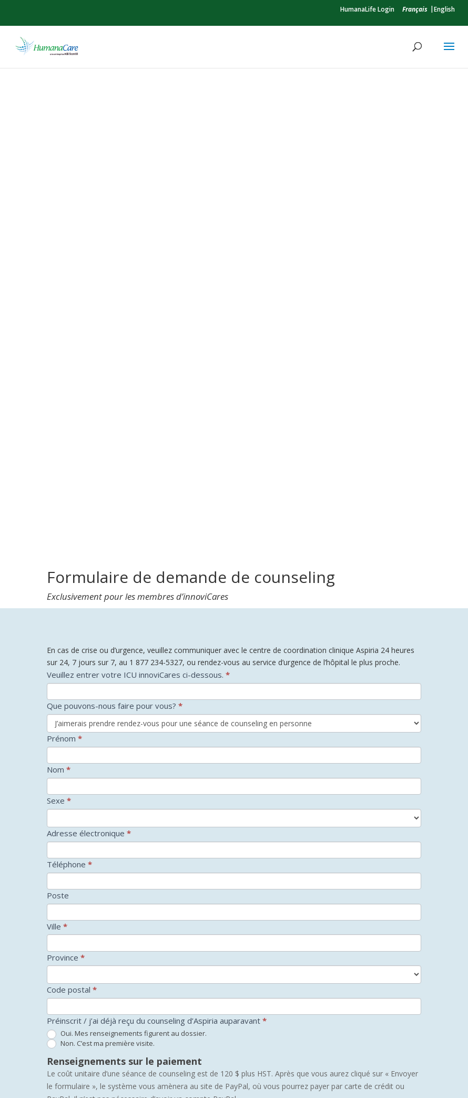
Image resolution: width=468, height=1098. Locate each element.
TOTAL (60, 864)
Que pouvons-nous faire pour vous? (114, 354)
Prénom (64, 386)
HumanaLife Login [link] (367, 9)
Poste (58, 543)
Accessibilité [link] (233, 1072)
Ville (57, 574)
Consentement (77, 908)
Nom (58, 417)
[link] (415, 9)
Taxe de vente (73, 831)
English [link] (444, 9)
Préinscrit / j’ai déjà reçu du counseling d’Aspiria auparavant (157, 669)
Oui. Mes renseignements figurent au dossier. (127, 683)
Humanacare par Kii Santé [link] (153, 1072)
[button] (449, 53)
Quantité (62, 798)
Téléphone (69, 512)
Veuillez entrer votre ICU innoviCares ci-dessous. (138, 323)
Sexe (59, 448)
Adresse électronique (89, 481)
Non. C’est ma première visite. (101, 692)
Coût (118, 798)
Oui (59, 921)
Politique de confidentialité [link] (313, 1072)
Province (66, 605)
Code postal (72, 638)
